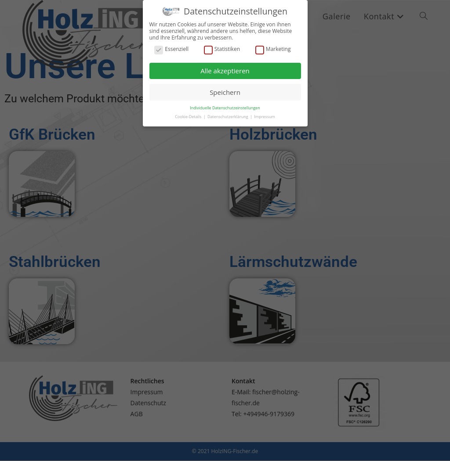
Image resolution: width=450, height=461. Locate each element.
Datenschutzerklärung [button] (228, 111)
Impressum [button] (264, 111)
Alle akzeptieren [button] (225, 65)
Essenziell (171, 43)
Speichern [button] (225, 86)
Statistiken (222, 43)
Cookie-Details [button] (188, 111)
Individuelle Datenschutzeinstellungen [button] (225, 102)
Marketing (273, 43)
